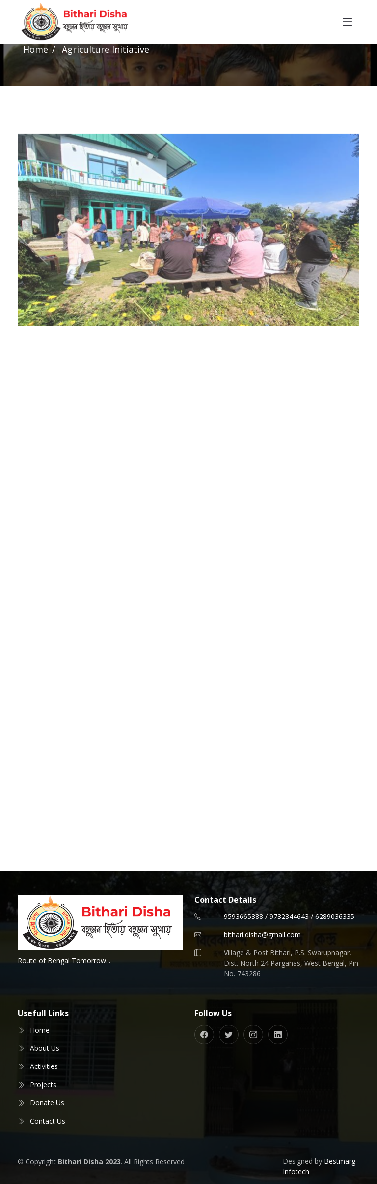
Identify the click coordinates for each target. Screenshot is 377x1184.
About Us (44, 1048)
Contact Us (47, 1120)
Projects (43, 1084)
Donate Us (47, 1102)
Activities (44, 1066)
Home (35, 49)
